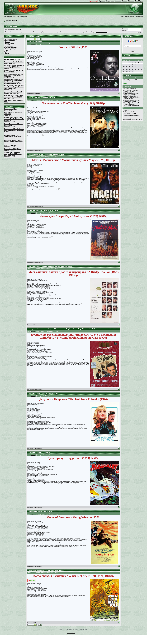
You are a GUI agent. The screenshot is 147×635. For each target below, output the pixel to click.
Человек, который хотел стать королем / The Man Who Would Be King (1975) (14, 119)
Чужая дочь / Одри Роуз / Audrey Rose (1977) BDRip (13, 71)
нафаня (6, 121)
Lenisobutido (126, 100)
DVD (6, 51)
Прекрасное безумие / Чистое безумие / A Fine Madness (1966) (13, 141)
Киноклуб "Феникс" (11, 20)
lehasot (133, 101)
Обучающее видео (10, 49)
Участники (118, 1)
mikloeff (134, 90)
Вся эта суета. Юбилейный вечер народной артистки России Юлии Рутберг (14, 130)
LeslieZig (134, 100)
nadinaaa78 (126, 90)
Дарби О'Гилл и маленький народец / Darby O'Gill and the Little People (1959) (13, 154)
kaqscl (130, 104)
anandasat (134, 93)
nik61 (124, 92)
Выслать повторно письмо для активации (131, 16)
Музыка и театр (9, 43)
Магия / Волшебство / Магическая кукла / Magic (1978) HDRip (14, 66)
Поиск (112, 1)
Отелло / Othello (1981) (11, 59)
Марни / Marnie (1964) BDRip (12, 149)
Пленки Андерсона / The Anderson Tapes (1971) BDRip (12, 136)
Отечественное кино (11, 39)
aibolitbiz (125, 96)
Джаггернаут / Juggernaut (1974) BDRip (40, 452)
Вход (17, 16)
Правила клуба (94, 1)
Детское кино (9, 46)
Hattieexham (133, 103)
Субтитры (131, 1)
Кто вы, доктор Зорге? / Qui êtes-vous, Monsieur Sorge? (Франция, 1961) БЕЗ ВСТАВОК (14, 87)
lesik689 (6, 133)
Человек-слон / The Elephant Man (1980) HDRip (42, 97)
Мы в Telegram (139, 1)
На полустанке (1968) (10, 109)
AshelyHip (133, 96)
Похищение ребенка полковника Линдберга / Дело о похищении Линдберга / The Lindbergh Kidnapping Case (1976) (13, 81)
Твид (5, 115)
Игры (6, 50)
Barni (5, 110)
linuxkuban (125, 93)
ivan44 (124, 94)
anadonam (134, 105)
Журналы (102, 1)
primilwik (131, 94)
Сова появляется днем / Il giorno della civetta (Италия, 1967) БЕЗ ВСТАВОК (13, 97)
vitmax (124, 104)
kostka (130, 92)
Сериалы (7, 44)
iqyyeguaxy (126, 101)
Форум (108, 1)
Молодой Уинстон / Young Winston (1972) (40, 511)
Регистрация (23, 16)
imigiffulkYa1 (126, 97)
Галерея (124, 1)
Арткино (7, 42)
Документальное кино (11, 47)
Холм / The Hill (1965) (10, 145)
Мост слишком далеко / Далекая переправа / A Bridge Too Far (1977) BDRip (13, 75)
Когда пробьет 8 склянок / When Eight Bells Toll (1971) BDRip (46, 570)
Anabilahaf (135, 97)
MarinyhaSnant (127, 98)
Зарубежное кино (10, 40)
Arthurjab (125, 103)
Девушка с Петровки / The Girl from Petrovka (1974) (13, 92)
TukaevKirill (126, 105)
